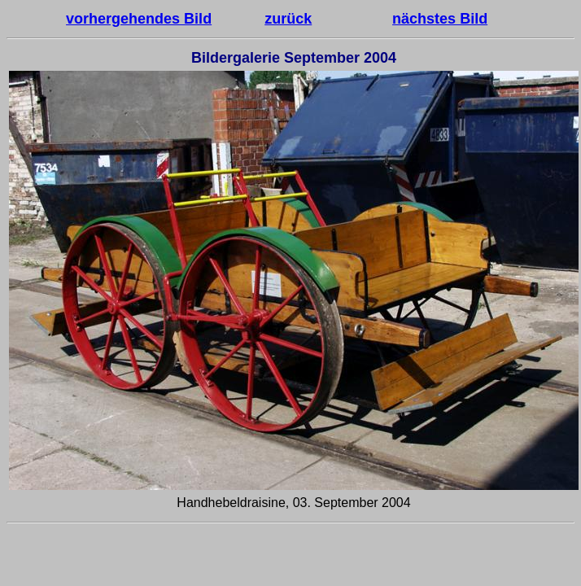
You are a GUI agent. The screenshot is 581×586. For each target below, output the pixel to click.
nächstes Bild (439, 19)
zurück (288, 19)
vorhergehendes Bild (139, 19)
